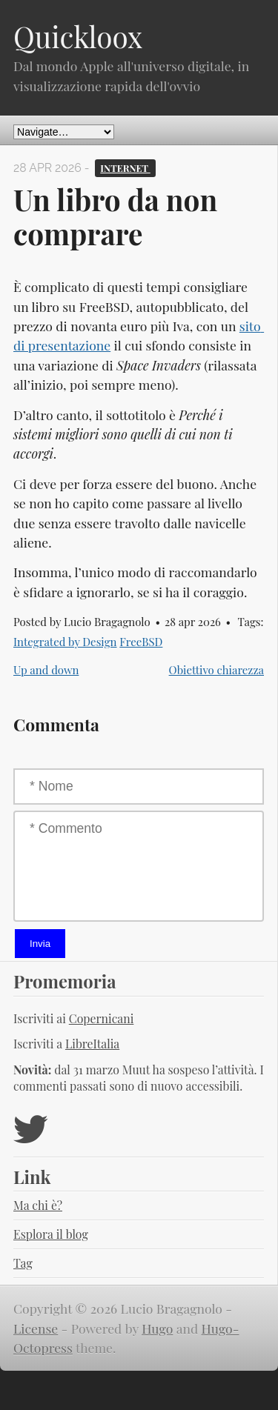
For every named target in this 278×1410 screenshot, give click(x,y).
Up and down (46, 669)
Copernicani (101, 1018)
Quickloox (77, 36)
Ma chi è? (37, 1205)
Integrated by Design (65, 641)
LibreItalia (92, 1043)
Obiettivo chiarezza (216, 669)
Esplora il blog (50, 1234)
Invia (40, 943)
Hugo (157, 1328)
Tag (23, 1263)
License (35, 1328)
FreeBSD (140, 641)
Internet (125, 168)
